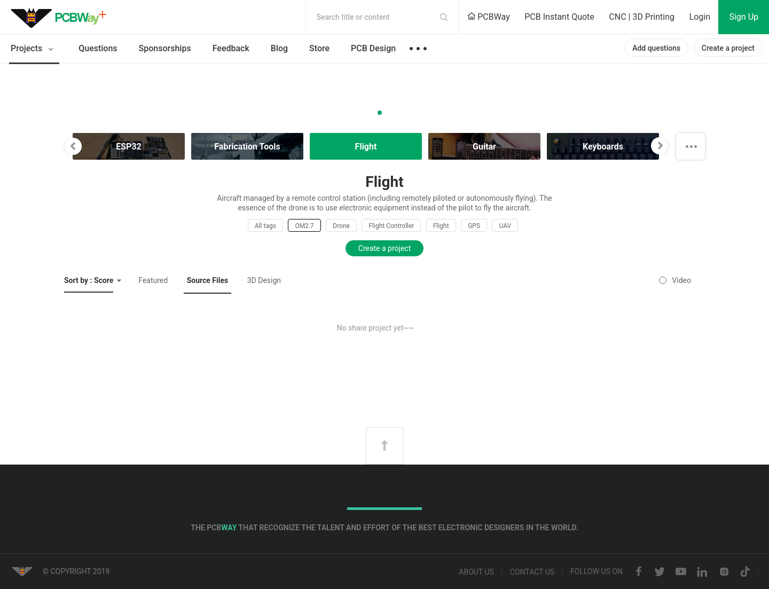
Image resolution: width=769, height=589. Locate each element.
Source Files (208, 280)
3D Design (264, 280)
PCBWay (488, 17)
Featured (153, 280)
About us (476, 572)
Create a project (728, 48)
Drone (341, 226)
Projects (34, 49)
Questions (98, 48)
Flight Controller (391, 226)
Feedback (231, 48)
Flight (441, 226)
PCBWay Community (61, 17)
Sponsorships (165, 48)
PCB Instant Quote (559, 17)
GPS (474, 226)
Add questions (656, 48)
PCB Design (373, 48)
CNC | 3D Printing (641, 17)
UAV (505, 226)
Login (699, 17)
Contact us (532, 572)
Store (319, 48)
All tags (265, 226)
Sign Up (743, 17)
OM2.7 (304, 226)
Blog (279, 48)
